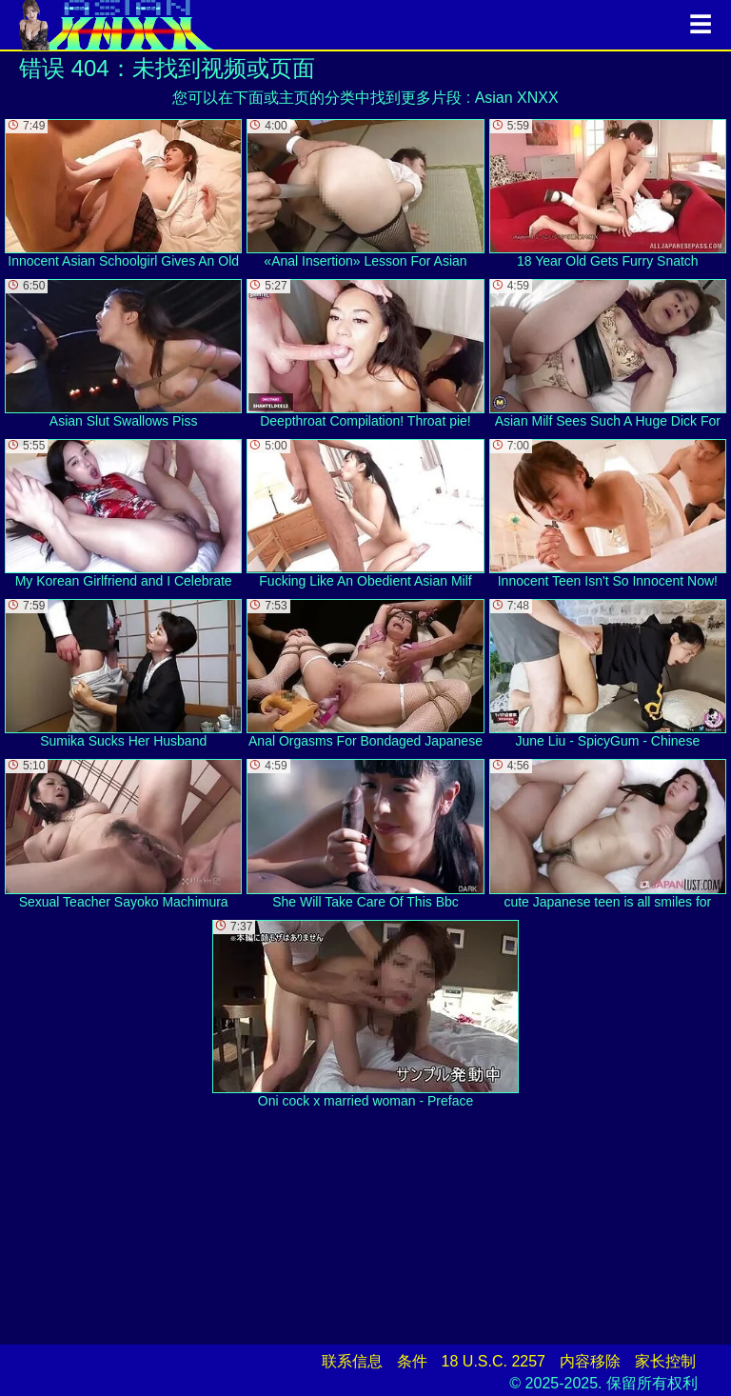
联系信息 (352, 1361)
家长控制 (665, 1361)
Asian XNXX (517, 98)
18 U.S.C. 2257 (493, 1361)
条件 (412, 1361)
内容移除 (590, 1361)
